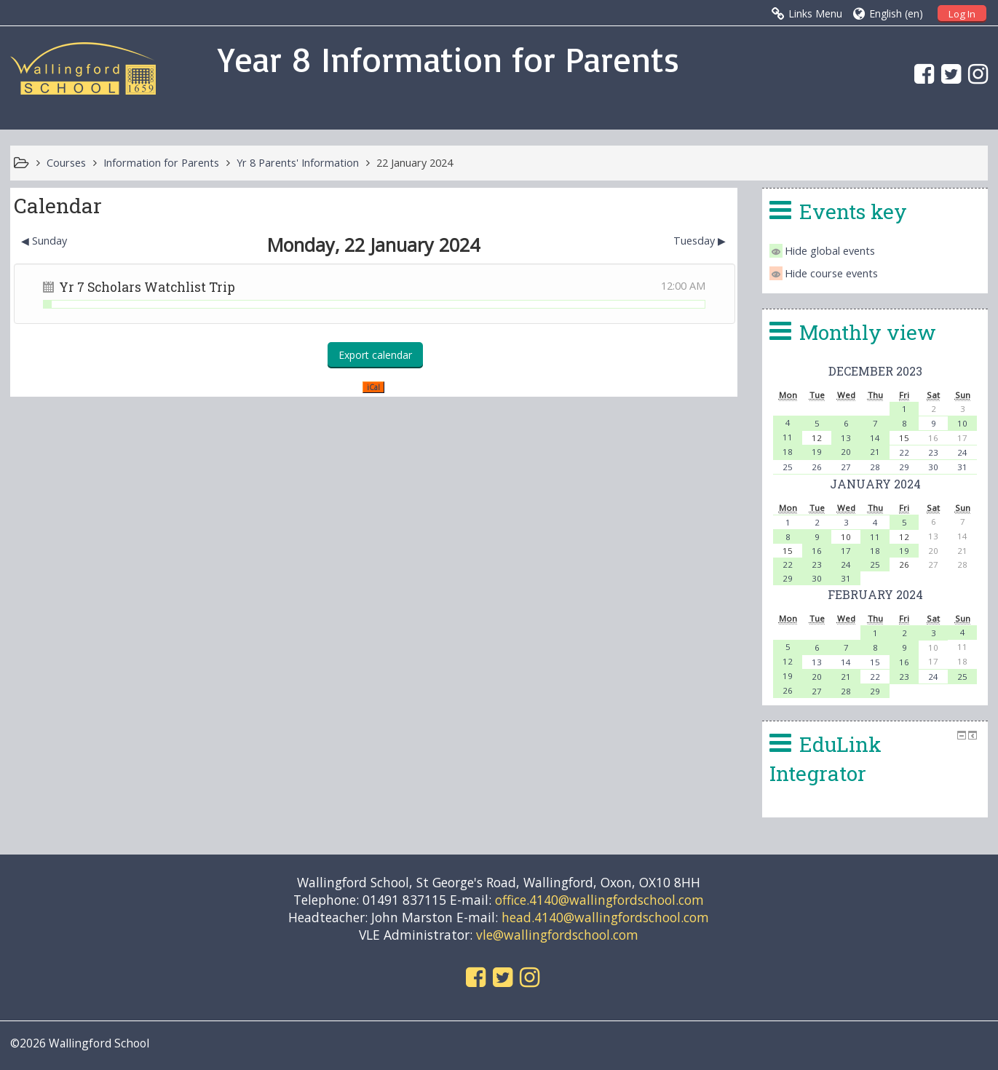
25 (788, 466)
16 (817, 550)
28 (875, 466)
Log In (962, 13)
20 (846, 451)
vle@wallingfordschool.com (557, 934)
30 (933, 466)
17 (846, 550)
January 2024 (875, 483)
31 (962, 466)
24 (962, 452)
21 (875, 451)
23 (933, 452)
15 (875, 662)
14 (875, 437)
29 (904, 466)
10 (962, 423)
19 (817, 451)
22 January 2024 (414, 163)
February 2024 (875, 594)
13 (846, 437)
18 (788, 451)
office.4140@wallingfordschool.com (599, 899)
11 (788, 437)
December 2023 (875, 371)
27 (846, 466)
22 (904, 452)
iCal (373, 387)
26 (817, 466)
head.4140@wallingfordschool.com (605, 917)
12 (788, 661)
